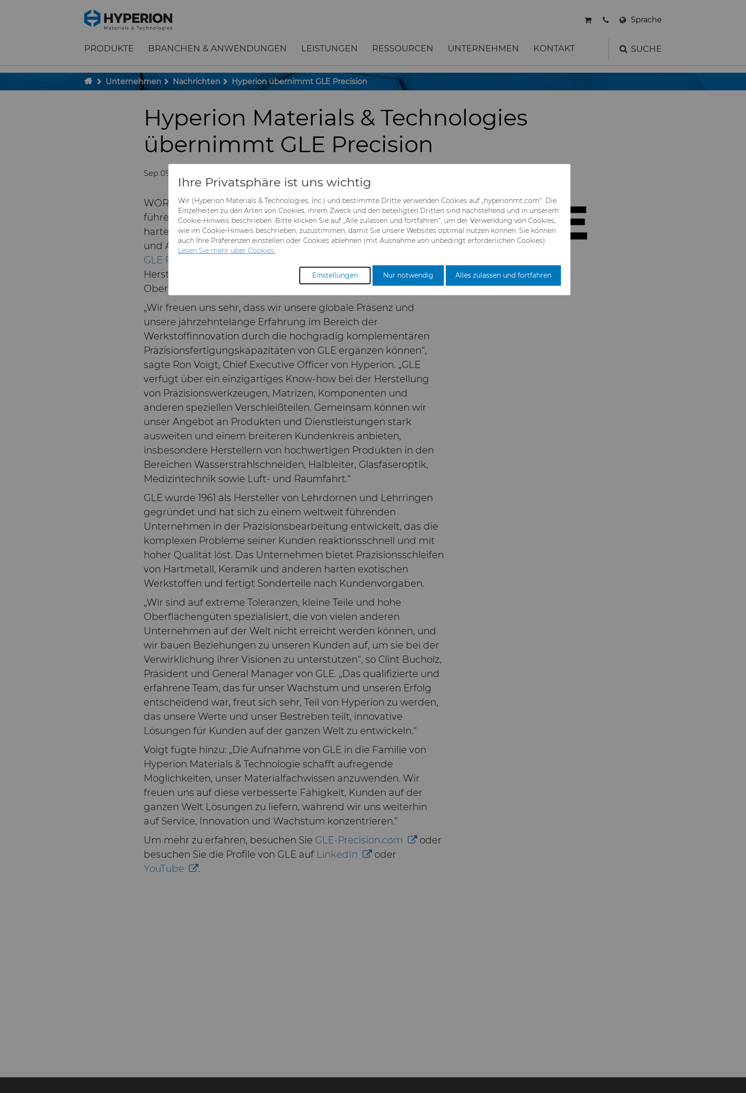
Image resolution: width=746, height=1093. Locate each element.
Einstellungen (335, 275)
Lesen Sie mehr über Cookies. (226, 250)
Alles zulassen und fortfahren (503, 275)
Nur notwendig (408, 275)
